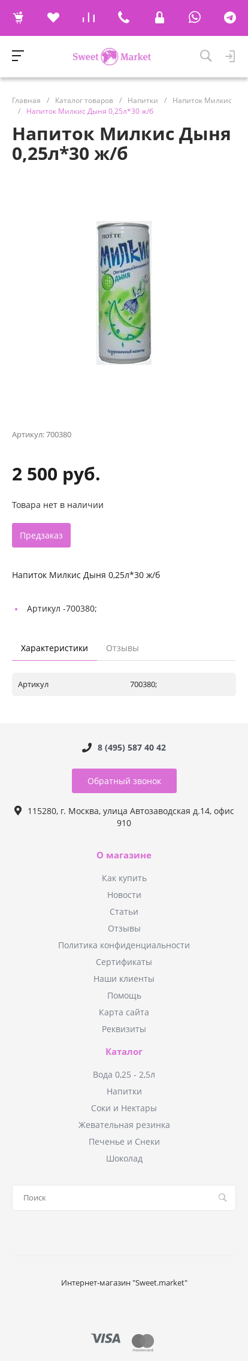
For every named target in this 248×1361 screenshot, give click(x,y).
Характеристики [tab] (54, 648)
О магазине (124, 855)
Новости (124, 894)
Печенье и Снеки (124, 1141)
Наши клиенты (124, 978)
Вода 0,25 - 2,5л (124, 1074)
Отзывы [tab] (122, 648)
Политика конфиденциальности (124, 945)
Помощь (124, 995)
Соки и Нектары (124, 1108)
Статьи (124, 911)
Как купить (124, 878)
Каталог (124, 1052)
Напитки (124, 1091)
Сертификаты (124, 961)
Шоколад (124, 1158)
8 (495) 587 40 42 (132, 747)
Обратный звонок (124, 781)
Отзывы (124, 928)
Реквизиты (124, 1029)
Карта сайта (124, 1012)
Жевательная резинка (124, 1124)
